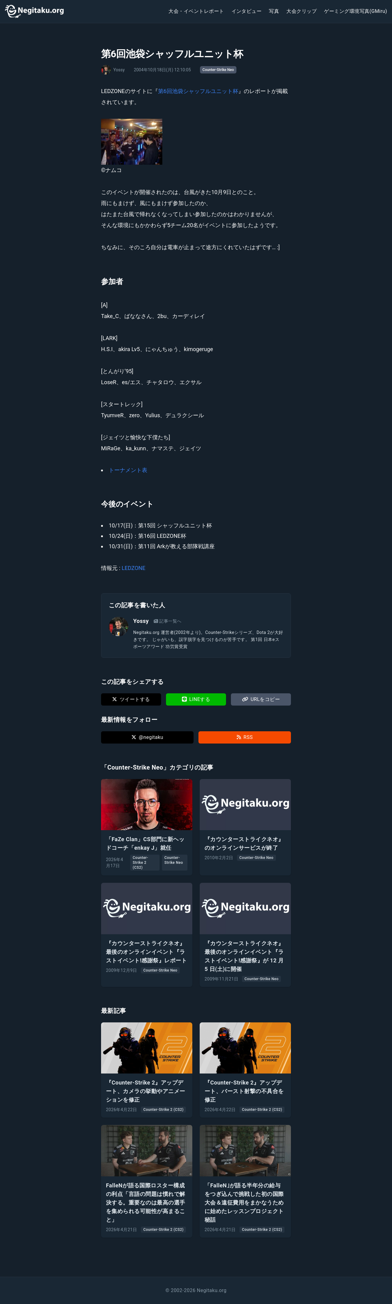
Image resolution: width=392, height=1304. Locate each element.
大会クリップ (301, 11)
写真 (274, 11)
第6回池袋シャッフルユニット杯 (198, 91)
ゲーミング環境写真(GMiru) (355, 11)
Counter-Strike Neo (218, 70)
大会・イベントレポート (196, 11)
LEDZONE (133, 568)
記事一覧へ (168, 621)
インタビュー (247, 11)
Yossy (141, 621)
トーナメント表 (128, 470)
